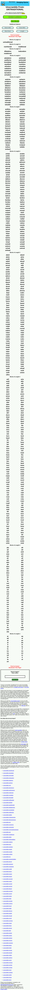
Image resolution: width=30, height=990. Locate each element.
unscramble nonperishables (9, 859)
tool (14, 713)
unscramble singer (7, 923)
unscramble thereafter (8, 797)
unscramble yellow (7, 955)
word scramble (18, 730)
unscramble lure (7, 856)
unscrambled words (15, 700)
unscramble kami (7, 844)
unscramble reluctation (8, 773)
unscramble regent (7, 881)
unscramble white (7, 898)
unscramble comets (7, 967)
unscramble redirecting (8, 812)
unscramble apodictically (9, 805)
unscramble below (7, 945)
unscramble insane (7, 874)
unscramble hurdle (7, 869)
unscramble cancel (7, 893)
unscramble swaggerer (8, 866)
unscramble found (7, 906)
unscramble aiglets (7, 814)
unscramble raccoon (8, 879)
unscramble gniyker (7, 965)
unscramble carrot (7, 960)
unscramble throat (7, 977)
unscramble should (7, 915)
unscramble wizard (7, 876)
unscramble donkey (7, 938)
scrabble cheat (15, 762)
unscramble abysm (7, 861)
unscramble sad (7, 832)
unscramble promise (8, 920)
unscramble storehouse (8, 770)
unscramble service (7, 886)
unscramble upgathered (8, 834)
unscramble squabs (7, 851)
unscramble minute (7, 950)
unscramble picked (7, 933)
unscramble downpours (8, 787)
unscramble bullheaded (8, 800)
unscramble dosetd (7, 952)
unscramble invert (7, 970)
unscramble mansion (8, 943)
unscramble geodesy (8, 846)
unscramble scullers (7, 854)
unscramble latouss (7, 911)
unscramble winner (7, 928)
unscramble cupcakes (8, 795)
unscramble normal (7, 883)
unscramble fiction (7, 925)
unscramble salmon (7, 957)
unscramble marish (7, 849)
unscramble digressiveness (9, 819)
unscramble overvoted (8, 775)
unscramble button (7, 896)
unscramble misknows (8, 792)
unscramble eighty (7, 975)
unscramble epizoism (8, 864)
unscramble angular (7, 901)
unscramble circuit (7, 918)
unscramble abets (7, 837)
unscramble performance (9, 790)
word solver (23, 744)
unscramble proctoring (8, 824)
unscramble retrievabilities (9, 839)
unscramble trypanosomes (9, 817)
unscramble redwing (8, 842)
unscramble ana (7, 822)
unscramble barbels (7, 802)
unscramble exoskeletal (8, 810)
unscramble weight (7, 913)
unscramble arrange (7, 891)
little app (23, 705)
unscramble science (7, 903)
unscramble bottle (7, 908)
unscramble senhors (8, 782)
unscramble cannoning (8, 827)
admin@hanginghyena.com (7, 984)
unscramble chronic (7, 940)
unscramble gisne (7, 979)
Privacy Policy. (4, 989)
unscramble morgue (7, 962)
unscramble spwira (7, 935)
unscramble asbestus (8, 780)
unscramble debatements (9, 807)
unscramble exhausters (8, 778)
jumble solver (24, 741)
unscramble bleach (7, 888)
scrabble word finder (18, 687)
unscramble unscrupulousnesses (10, 829)
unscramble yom (7, 785)
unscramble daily (7, 930)
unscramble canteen (8, 972)
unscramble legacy (7, 871)
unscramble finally (7, 947)
